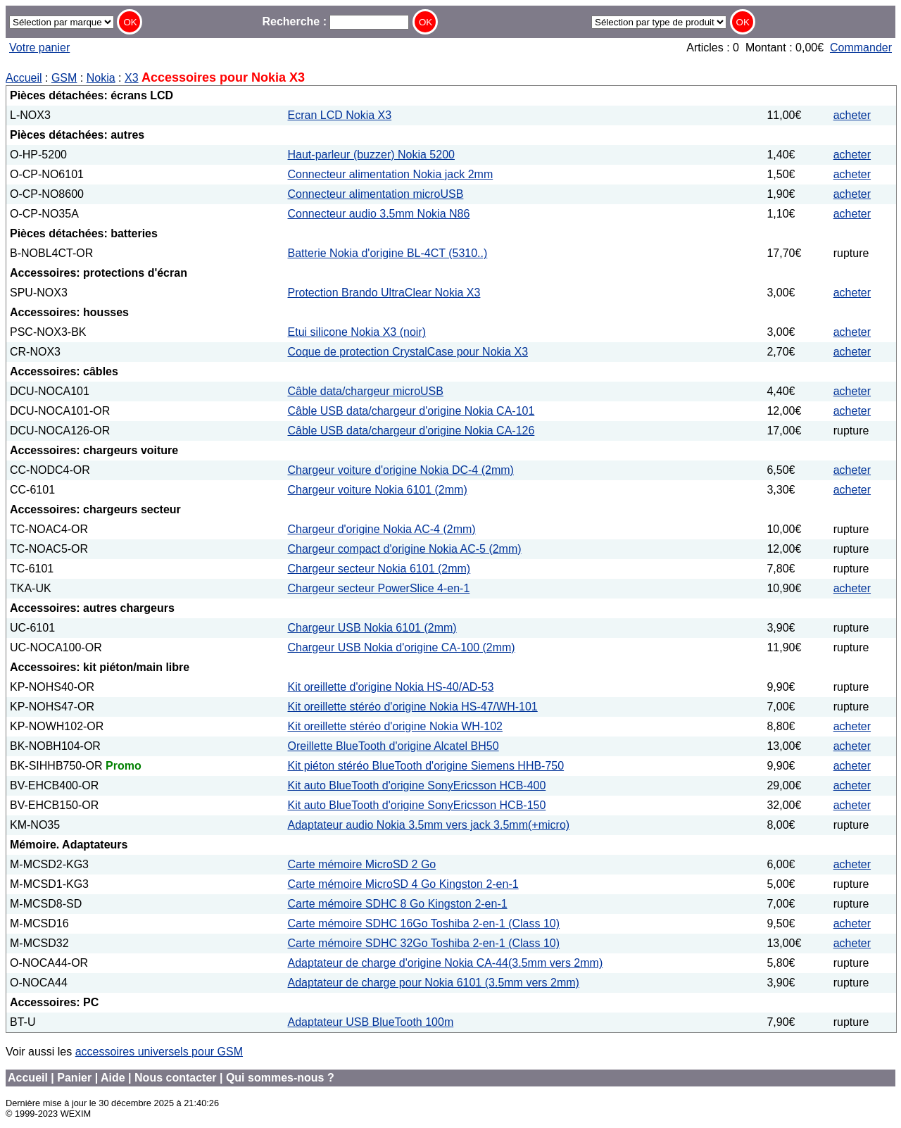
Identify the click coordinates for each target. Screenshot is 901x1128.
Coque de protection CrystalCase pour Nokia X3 (408, 352)
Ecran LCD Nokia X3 (340, 115)
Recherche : (335, 21)
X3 (132, 78)
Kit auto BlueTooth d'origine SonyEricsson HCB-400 (417, 785)
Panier (74, 1078)
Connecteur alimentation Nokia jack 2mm (390, 174)
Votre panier (39, 48)
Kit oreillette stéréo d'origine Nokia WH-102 (395, 726)
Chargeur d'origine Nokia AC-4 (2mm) (382, 529)
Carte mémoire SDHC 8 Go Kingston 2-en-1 (398, 904)
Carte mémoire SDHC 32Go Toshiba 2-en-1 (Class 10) (424, 943)
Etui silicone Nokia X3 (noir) (357, 332)
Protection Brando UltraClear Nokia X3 (384, 293)
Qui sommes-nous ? (280, 1078)
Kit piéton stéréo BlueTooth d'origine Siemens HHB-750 (426, 766)
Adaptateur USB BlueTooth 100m (371, 1022)
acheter (852, 115)
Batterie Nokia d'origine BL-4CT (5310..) (388, 253)
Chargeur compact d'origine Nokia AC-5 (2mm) (405, 549)
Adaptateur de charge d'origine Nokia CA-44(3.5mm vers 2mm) (445, 963)
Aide (113, 1078)
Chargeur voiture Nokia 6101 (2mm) (377, 490)
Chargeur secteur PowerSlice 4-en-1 (379, 588)
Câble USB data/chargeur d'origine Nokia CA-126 (411, 431)
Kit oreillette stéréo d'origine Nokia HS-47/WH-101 (413, 707)
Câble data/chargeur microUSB (365, 391)
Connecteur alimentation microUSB (376, 194)
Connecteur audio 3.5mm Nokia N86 (379, 214)
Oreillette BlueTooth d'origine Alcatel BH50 (393, 746)
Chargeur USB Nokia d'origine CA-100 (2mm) (401, 647)
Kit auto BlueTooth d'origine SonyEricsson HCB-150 (417, 805)
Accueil (24, 78)
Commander (861, 48)
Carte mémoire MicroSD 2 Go (362, 864)
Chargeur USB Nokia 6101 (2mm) (372, 628)
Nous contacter (175, 1078)
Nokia (101, 78)
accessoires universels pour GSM (159, 1052)
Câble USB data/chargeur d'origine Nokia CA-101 (411, 411)
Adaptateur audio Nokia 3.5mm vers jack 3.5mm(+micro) (429, 825)
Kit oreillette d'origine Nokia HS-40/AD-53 (391, 687)
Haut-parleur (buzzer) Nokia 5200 (371, 155)
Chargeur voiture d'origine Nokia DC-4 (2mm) (401, 470)
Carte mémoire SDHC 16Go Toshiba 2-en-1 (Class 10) (424, 923)
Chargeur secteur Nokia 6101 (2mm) (379, 569)
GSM (64, 78)
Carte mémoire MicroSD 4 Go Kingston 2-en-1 (403, 884)
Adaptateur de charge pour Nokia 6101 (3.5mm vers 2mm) (433, 983)
